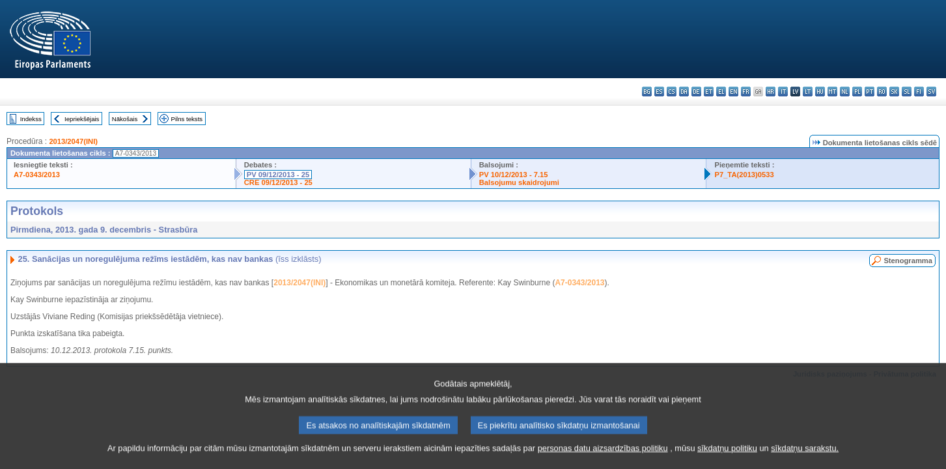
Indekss (31, 118)
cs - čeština (671, 91)
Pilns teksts (187, 118)
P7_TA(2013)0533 (743, 174)
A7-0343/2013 (37, 174)
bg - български (647, 91)
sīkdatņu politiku (727, 454)
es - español (659, 91)
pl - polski (857, 91)
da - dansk (684, 91)
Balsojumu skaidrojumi (519, 182)
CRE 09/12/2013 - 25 (278, 182)
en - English (733, 91)
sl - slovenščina (906, 91)
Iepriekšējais (81, 118)
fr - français (746, 91)
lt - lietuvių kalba (808, 91)
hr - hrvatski (770, 91)
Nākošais (124, 118)
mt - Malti (832, 91)
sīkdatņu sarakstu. (805, 454)
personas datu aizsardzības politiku (603, 454)
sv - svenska (931, 91)
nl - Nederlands (845, 91)
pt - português (869, 91)
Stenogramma (907, 260)
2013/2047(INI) (73, 141)
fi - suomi (919, 91)
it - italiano (783, 91)
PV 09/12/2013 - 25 (278, 174)
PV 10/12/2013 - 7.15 (513, 174)
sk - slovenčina (894, 91)
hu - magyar (820, 91)
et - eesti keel (709, 91)
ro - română (882, 91)
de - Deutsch (696, 91)
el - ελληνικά (721, 91)
